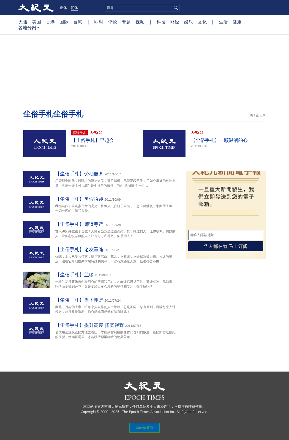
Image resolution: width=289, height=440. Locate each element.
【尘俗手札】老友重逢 (79, 249)
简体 (74, 7)
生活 (223, 22)
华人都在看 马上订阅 (226, 246)
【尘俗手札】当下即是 (79, 300)
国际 (64, 22)
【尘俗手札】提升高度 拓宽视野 (89, 325)
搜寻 (175, 7)
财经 (174, 22)
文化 (202, 22)
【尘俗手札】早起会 (92, 140)
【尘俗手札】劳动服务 (79, 173)
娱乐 (188, 22)
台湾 (77, 22)
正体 (63, 7)
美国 (36, 22)
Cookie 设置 (144, 428)
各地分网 (29, 29)
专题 (126, 22)
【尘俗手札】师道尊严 (79, 224)
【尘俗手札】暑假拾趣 (79, 199)
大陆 (22, 22)
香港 (50, 22)
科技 (161, 22)
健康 (237, 22)
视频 (140, 22)
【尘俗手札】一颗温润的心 (219, 140)
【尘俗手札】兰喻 (74, 274)
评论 (112, 22)
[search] (142, 7)
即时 (98, 22)
